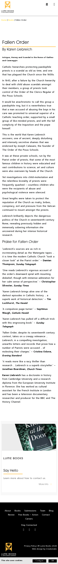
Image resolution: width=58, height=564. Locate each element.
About (8, 510)
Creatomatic (51, 549)
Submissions (30, 510)
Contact (46, 514)
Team (42, 510)
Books (11, 20)
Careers (29, 518)
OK (52, 561)
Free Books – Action (28, 514)
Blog (51, 510)
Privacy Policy (30, 546)
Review (11, 514)
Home (4, 20)
